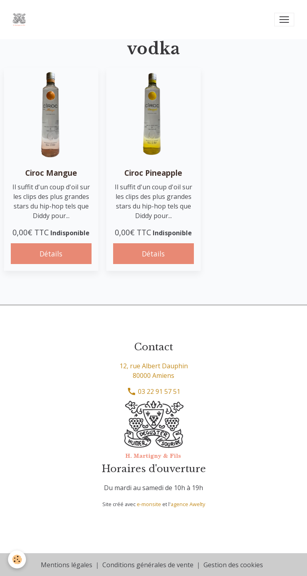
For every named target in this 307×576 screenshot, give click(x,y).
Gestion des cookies (233, 564)
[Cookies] (17, 559)
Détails (51, 253)
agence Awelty (188, 504)
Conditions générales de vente (147, 564)
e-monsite (149, 504)
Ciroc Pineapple (153, 172)
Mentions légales (66, 564)
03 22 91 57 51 (153, 391)
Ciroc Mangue (51, 172)
